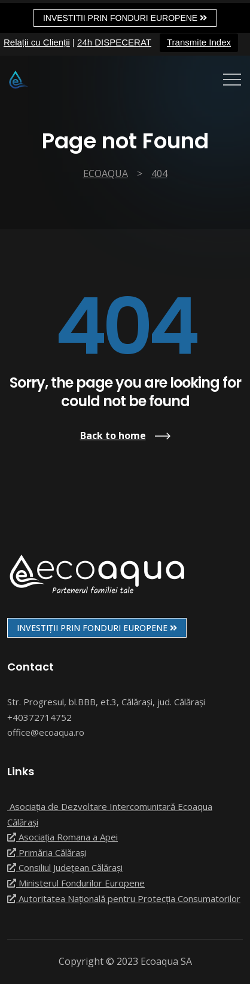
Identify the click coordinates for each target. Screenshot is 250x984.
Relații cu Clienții (37, 42)
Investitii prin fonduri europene (125, 18)
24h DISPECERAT (114, 42)
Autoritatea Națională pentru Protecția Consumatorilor (123, 898)
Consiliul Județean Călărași (65, 867)
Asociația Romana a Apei (62, 837)
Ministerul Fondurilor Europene (76, 883)
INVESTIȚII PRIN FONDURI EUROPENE (97, 627)
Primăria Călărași (46, 852)
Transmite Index (199, 42)
